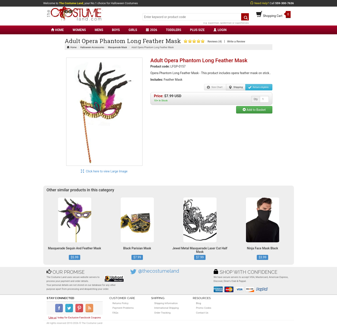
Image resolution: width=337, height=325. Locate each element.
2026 (151, 30)
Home (72, 47)
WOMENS (79, 30)
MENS (99, 30)
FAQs (115, 312)
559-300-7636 (284, 3)
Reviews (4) (215, 41)
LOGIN (219, 30)
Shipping (236, 87)
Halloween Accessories (92, 47)
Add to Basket (254, 109)
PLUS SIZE (197, 30)
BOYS (116, 30)
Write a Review (236, 41)
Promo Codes (203, 307)
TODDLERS (173, 30)
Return (258, 87)
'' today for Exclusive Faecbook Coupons (74, 317)
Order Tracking (162, 312)
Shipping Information (166, 303)
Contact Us (202, 312)
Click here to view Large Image (104, 171)
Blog (198, 303)
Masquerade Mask (117, 47)
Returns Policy (121, 303)
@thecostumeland (158, 271)
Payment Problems (123, 307)
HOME (57, 30)
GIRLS (133, 30)
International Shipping (166, 307)
